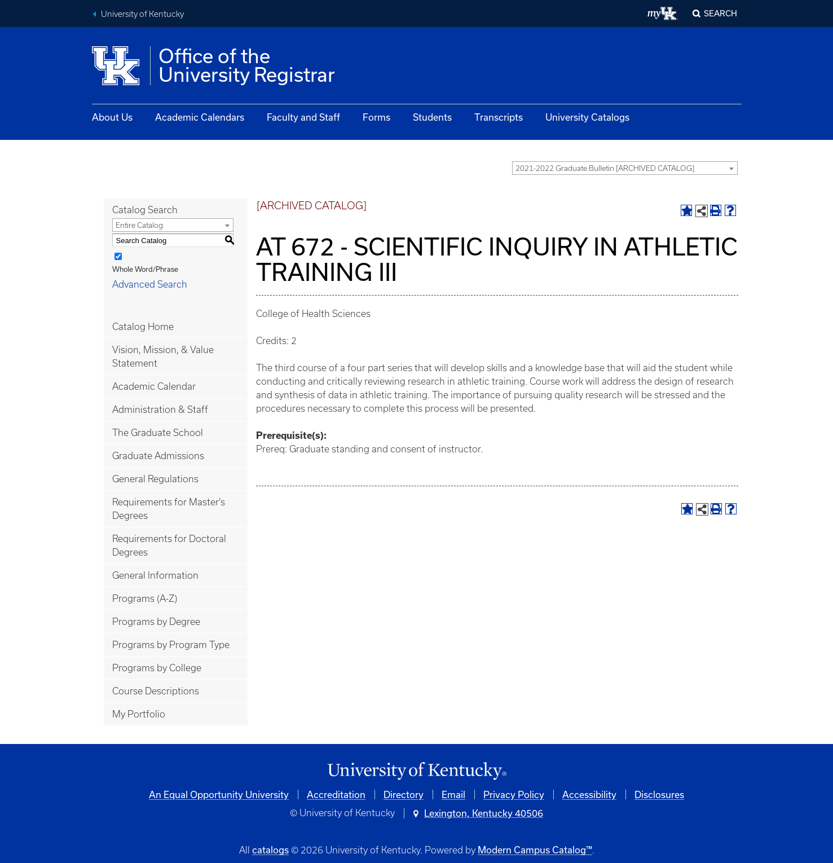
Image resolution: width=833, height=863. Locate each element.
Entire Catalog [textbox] (139, 225)
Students (432, 117)
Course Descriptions (155, 691)
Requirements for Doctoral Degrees (169, 545)
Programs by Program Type (171, 645)
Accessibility (589, 794)
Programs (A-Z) (144, 598)
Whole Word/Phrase (145, 269)
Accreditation (336, 794)
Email (453, 794)
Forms (376, 117)
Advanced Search (149, 284)
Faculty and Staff (303, 117)
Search (720, 13)
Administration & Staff (160, 409)
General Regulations (155, 479)
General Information (155, 575)
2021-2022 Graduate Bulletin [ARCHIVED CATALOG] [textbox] (604, 168)
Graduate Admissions (158, 456)
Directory (404, 794)
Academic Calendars (199, 117)
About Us (112, 117)
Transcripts (498, 117)
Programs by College (156, 668)
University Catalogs (587, 117)
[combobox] (625, 168)
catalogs (270, 849)
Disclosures (659, 794)
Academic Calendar (154, 386)
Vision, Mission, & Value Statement (163, 356)
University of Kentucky (142, 14)
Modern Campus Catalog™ (535, 849)
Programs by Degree (156, 622)
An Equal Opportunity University (219, 794)
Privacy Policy (513, 794)
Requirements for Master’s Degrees (168, 509)
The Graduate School (157, 433)
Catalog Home (143, 327)
